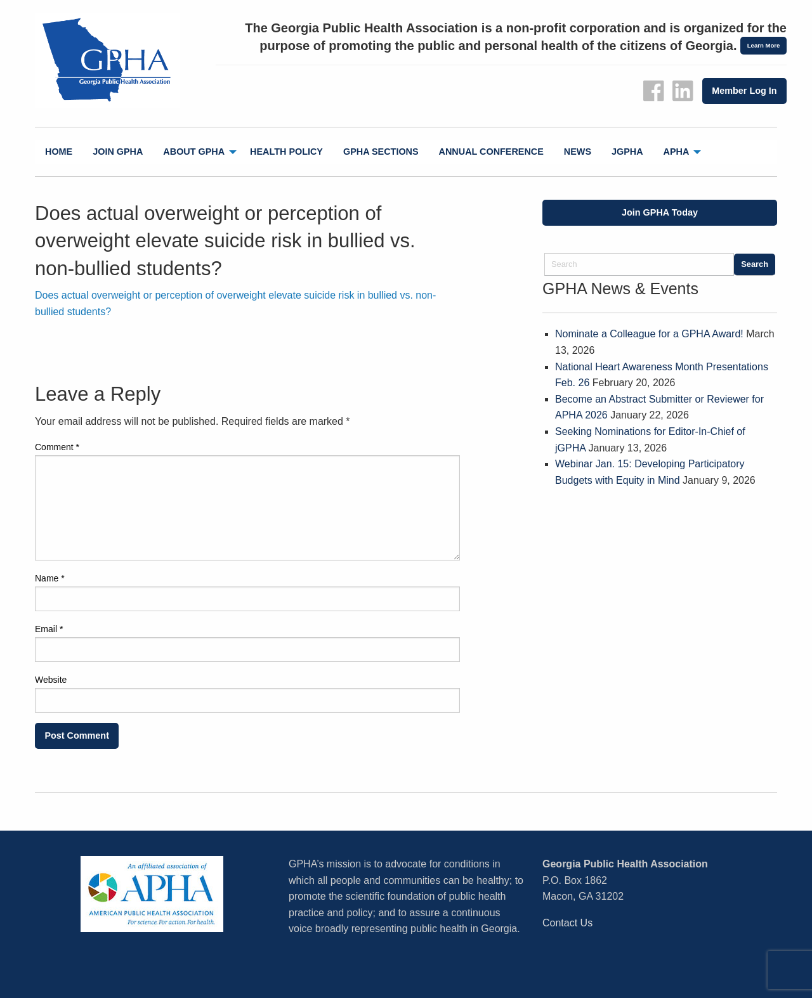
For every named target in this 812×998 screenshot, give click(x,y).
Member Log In (744, 91)
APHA (677, 151)
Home (58, 151)
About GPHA (194, 151)
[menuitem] (58, 152)
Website (51, 680)
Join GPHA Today (660, 212)
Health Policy (286, 151)
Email (49, 629)
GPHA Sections (381, 151)
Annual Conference (491, 151)
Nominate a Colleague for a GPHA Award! (649, 333)
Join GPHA (118, 151)
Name (50, 578)
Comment (57, 447)
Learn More (763, 45)
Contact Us (567, 922)
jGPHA (627, 151)
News (577, 151)
